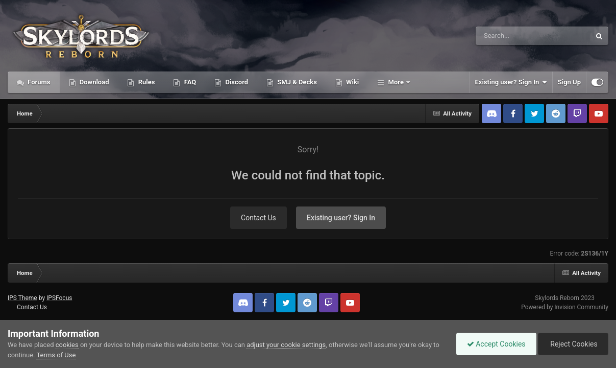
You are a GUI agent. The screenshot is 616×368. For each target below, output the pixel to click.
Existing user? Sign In (511, 82)
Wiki (351, 82)
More (395, 82)
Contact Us (258, 218)
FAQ (189, 82)
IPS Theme (22, 298)
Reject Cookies (573, 344)
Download (93, 82)
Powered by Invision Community (564, 307)
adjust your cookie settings (286, 345)
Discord (236, 82)
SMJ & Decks (296, 82)
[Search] (507, 36)
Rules (145, 82)
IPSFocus (59, 298)
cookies (67, 345)
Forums (38, 82)
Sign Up (569, 82)
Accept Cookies (496, 344)
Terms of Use (56, 355)
